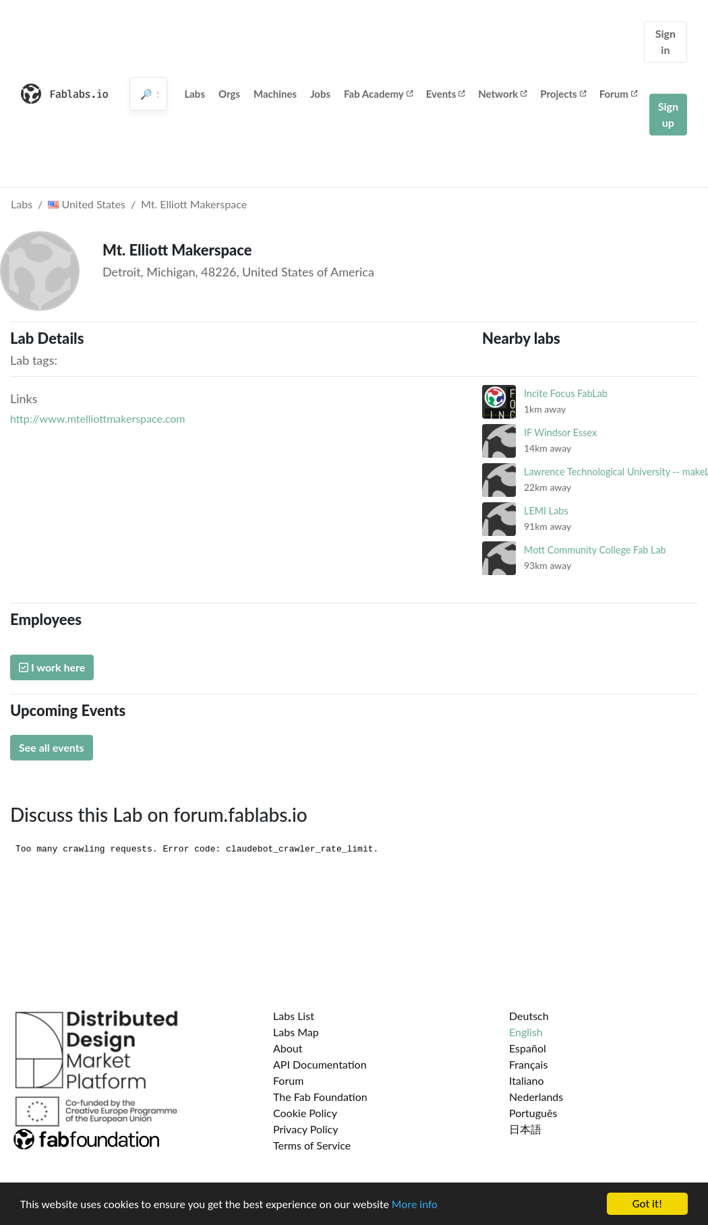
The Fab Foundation (320, 1096)
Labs (194, 94)
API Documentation (320, 1064)
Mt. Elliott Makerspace (194, 204)
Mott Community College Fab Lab (595, 550)
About (288, 1048)
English (526, 1031)
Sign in (665, 41)
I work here (52, 667)
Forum (618, 94)
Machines (275, 94)
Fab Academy (378, 94)
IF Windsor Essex (560, 432)
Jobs (320, 94)
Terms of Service (312, 1145)
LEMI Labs (546, 510)
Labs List (293, 1015)
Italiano (526, 1080)
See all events (51, 747)
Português (533, 1112)
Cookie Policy (305, 1112)
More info (415, 1205)
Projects (562, 94)
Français (528, 1064)
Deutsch (529, 1015)
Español (527, 1048)
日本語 (525, 1129)
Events (445, 94)
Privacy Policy (305, 1129)
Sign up (668, 114)
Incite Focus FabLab (566, 393)
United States (86, 204)
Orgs (229, 94)
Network (502, 94)
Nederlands (536, 1096)
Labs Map (296, 1031)
